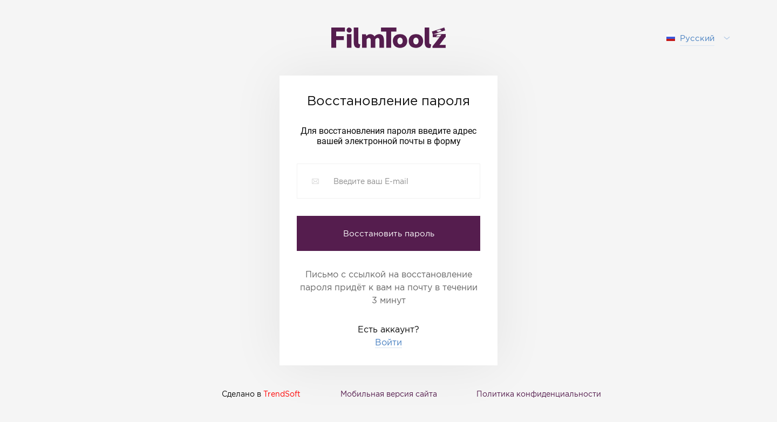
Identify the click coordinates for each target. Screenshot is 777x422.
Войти (388, 342)
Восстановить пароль (388, 233)
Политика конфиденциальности (538, 394)
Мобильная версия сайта (388, 394)
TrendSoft (282, 394)
